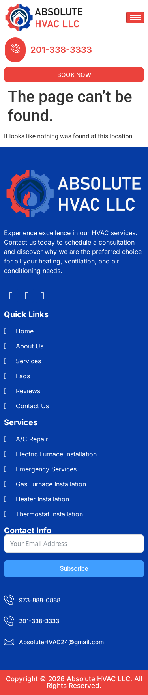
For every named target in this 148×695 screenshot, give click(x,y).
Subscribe (74, 568)
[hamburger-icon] (135, 17)
